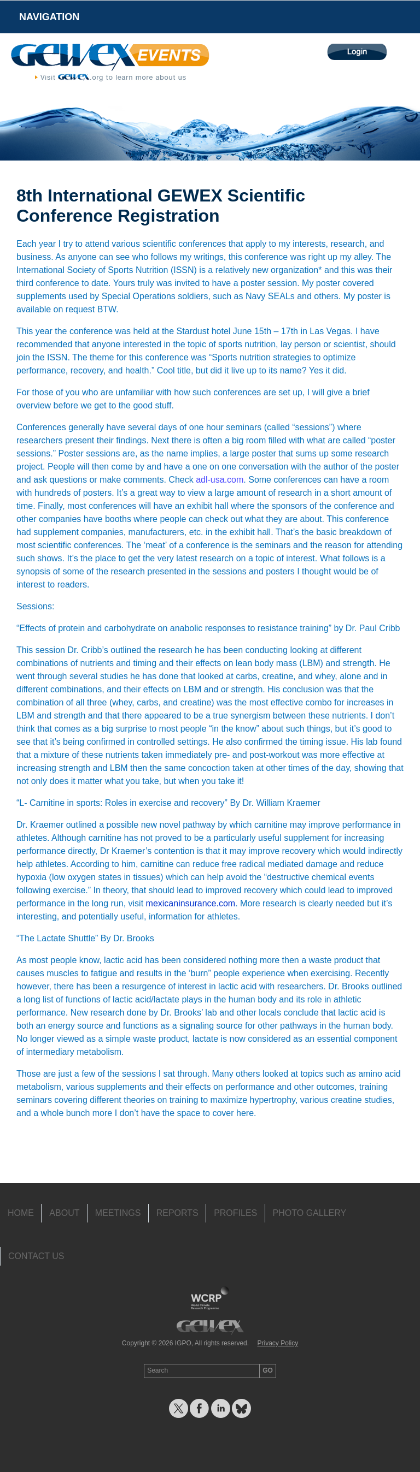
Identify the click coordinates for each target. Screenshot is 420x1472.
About (64, 1213)
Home (21, 1213)
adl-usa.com (219, 479)
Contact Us (36, 1256)
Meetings (118, 1213)
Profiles (235, 1213)
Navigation (49, 16)
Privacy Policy (277, 1343)
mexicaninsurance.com (191, 903)
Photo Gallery (310, 1213)
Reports (177, 1213)
